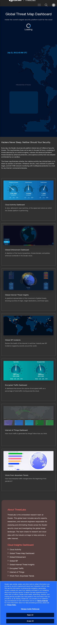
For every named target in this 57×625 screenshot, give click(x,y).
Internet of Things (17, 572)
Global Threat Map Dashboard (22, 553)
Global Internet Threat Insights (22, 564)
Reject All (30, 615)
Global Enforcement (18, 557)
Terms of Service (42, 600)
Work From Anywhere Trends (22, 576)
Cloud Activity (15, 549)
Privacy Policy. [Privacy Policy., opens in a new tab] (11, 605)
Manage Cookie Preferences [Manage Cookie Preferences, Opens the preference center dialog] (30, 609)
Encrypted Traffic (17, 568)
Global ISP (14, 561)
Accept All (30, 621)
